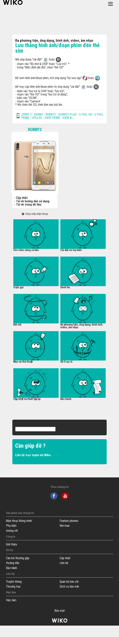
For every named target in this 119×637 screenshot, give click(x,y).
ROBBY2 (51, 114)
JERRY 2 (26, 114)
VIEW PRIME (52, 118)
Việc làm (11, 600)
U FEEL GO (85, 114)
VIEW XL (67, 118)
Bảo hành (11, 568)
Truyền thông (14, 581)
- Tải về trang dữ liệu (27, 204)
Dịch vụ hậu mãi (69, 586)
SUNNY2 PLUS (67, 114)
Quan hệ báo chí (69, 581)
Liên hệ (64, 563)
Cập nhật (65, 558)
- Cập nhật (21, 198)
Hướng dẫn (12, 563)
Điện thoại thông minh (19, 521)
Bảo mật (59, 610)
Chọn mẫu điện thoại (35, 214)
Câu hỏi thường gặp (17, 558)
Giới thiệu (11, 544)
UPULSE (37, 118)
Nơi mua (64, 525)
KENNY (38, 114)
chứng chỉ (12, 530)
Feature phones (69, 521)
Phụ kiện (11, 525)
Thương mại (13, 586)
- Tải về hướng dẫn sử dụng (31, 201)
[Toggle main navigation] (110, 4)
